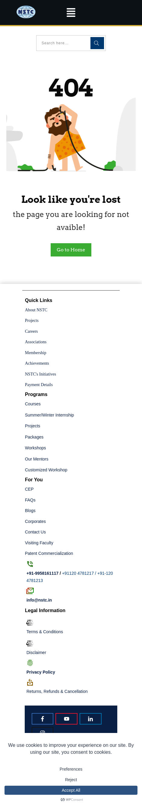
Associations (36, 342)
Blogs (30, 510)
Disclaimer (36, 652)
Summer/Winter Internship (49, 415)
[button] (71, 12)
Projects (32, 320)
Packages (34, 437)
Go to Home (71, 250)
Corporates (35, 521)
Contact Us (35, 532)
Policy (41, 672)
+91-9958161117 (42, 573)
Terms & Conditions (45, 631)
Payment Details (39, 384)
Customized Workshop (46, 469)
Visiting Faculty (39, 542)
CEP (29, 489)
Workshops (35, 447)
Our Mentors (37, 459)
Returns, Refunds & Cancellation (57, 691)
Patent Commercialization (49, 553)
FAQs (30, 500)
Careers (31, 331)
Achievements (37, 363)
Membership (35, 353)
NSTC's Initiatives (40, 374)
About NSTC (36, 310)
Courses (33, 403)
